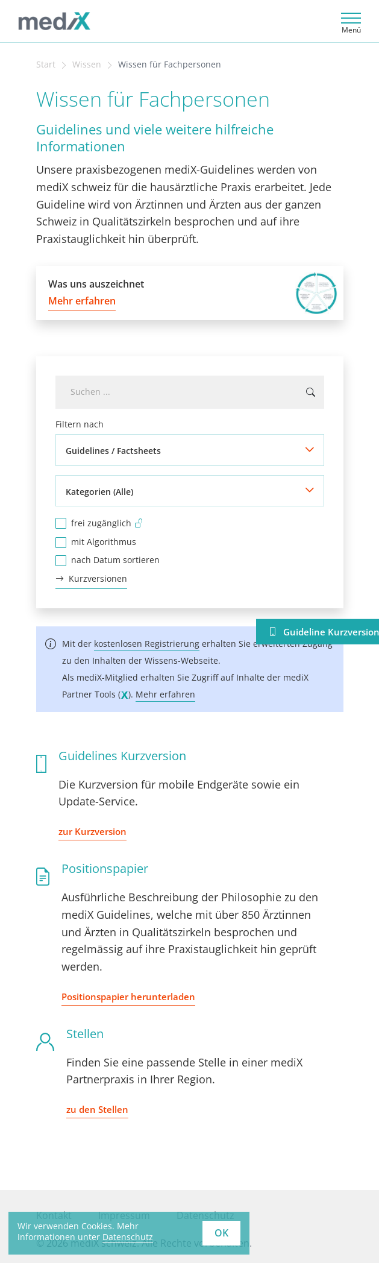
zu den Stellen (97, 1109)
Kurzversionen (91, 579)
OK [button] (221, 1232)
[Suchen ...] (310, 392)
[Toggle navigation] (349, 21)
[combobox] (189, 392)
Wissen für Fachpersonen (169, 64)
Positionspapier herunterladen (128, 997)
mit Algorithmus (103, 541)
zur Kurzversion (92, 831)
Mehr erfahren (165, 694)
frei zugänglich (107, 523)
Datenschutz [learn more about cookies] (127, 1237)
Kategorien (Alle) (99, 491)
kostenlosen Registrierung (146, 643)
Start (45, 64)
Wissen (86, 64)
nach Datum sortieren (115, 559)
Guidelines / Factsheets (113, 450)
